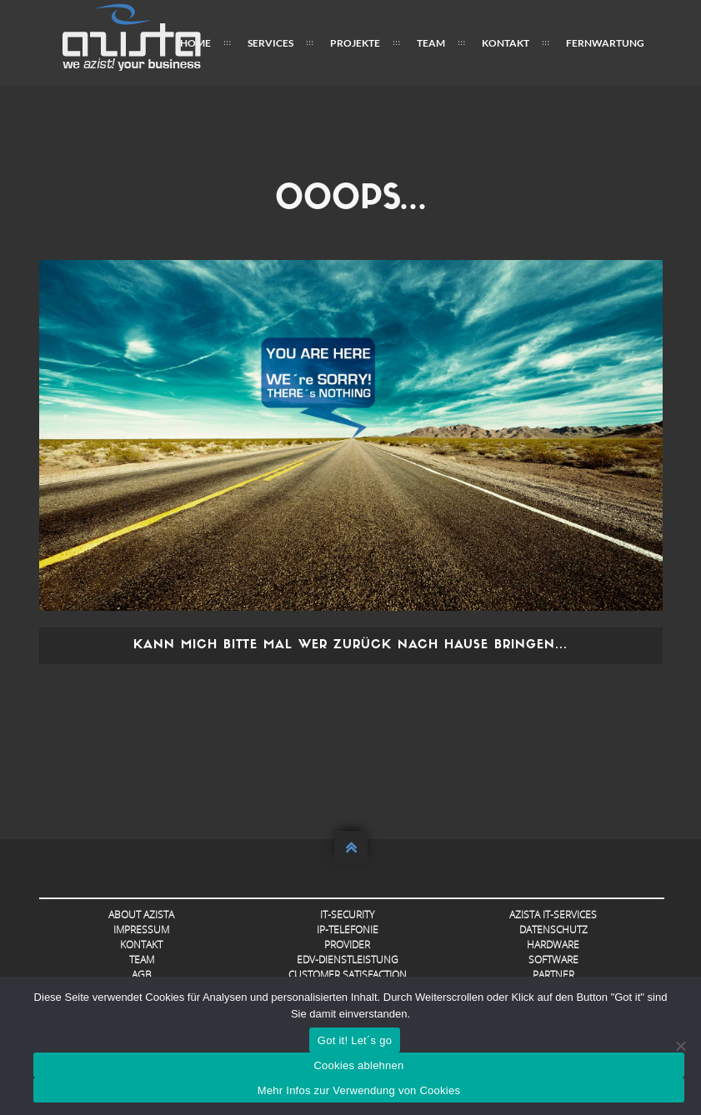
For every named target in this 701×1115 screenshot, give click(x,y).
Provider (347, 945)
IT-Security (347, 915)
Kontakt (505, 43)
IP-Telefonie (347, 929)
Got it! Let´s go (355, 1040)
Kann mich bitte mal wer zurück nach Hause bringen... (350, 645)
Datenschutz (553, 929)
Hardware (553, 945)
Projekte (355, 43)
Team (431, 43)
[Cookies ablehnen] (680, 1046)
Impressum (141, 929)
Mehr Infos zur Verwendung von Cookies (359, 1090)
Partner (553, 975)
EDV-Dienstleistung (347, 959)
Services (270, 43)
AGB (142, 975)
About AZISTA (141, 915)
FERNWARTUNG (605, 43)
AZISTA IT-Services (553, 915)
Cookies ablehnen (358, 1065)
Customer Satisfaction (347, 975)
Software (553, 959)
